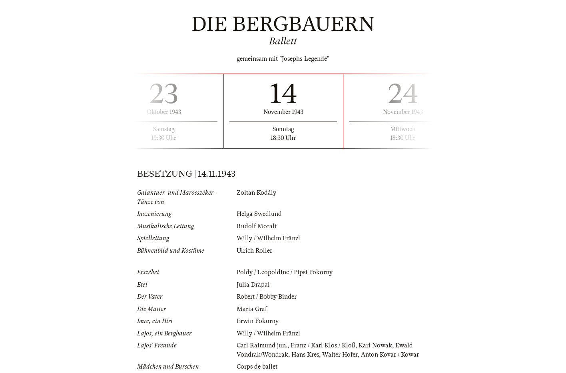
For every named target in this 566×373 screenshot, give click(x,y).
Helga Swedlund (259, 213)
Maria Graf (252, 309)
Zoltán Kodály (256, 192)
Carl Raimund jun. (262, 345)
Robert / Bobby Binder (267, 296)
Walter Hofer (340, 354)
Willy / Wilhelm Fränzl (268, 238)
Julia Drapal (253, 284)
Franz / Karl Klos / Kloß (323, 345)
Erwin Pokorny (258, 321)
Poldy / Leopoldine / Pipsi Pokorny (285, 272)
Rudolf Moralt (257, 226)
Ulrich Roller (254, 250)
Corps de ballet (257, 366)
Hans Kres (305, 354)
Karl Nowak (375, 345)
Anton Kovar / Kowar (390, 354)
